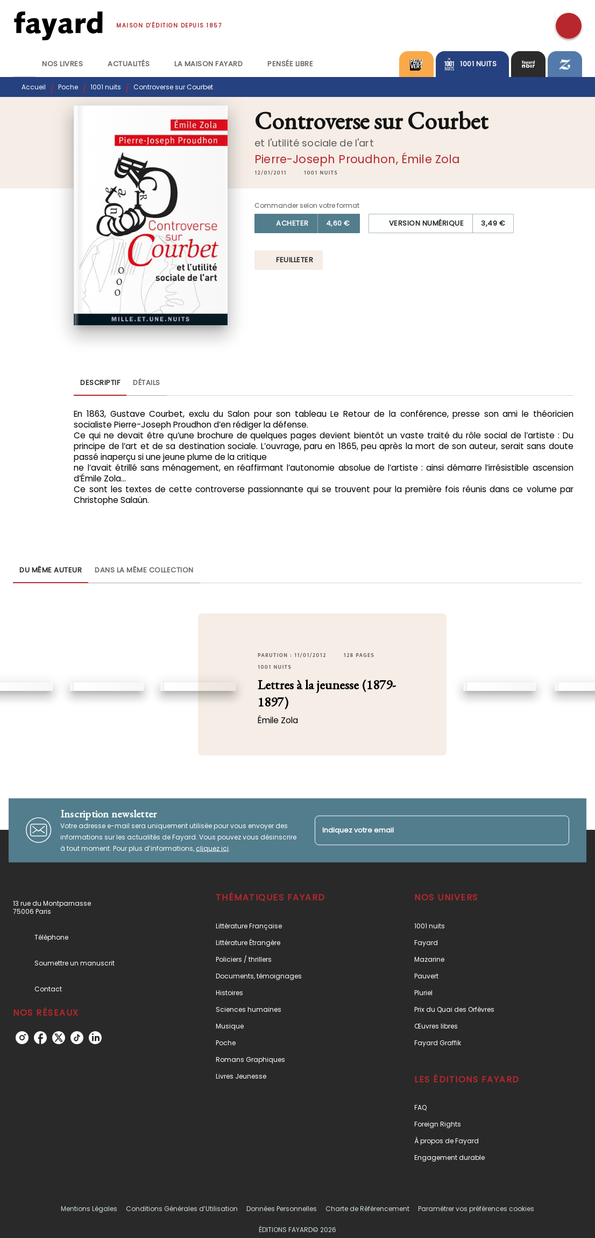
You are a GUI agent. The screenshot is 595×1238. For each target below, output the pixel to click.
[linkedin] (95, 1038)
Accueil (34, 87)
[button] (321, 173)
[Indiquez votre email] (428, 830)
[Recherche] (568, 25)
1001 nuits (105, 87)
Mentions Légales (89, 1208)
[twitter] (58, 1038)
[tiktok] (77, 1038)
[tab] (24, 64)
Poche (68, 87)
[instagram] (22, 1038)
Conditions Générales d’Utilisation (182, 1208)
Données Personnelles (281, 1208)
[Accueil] (58, 25)
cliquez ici (212, 847)
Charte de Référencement (367, 1208)
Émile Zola (431, 159)
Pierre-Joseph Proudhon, (327, 159)
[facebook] (40, 1038)
